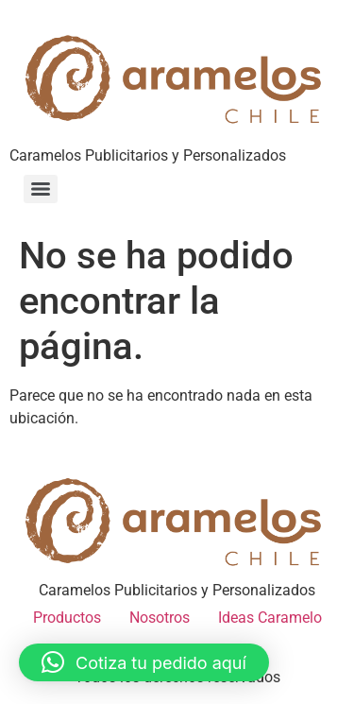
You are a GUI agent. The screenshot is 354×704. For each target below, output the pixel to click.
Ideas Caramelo (270, 618)
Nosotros (159, 618)
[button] (144, 662)
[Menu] (41, 189)
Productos (67, 618)
